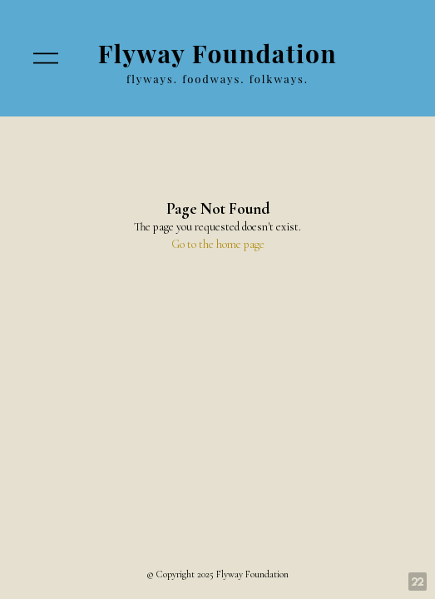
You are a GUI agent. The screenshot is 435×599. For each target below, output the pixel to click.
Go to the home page (217, 244)
